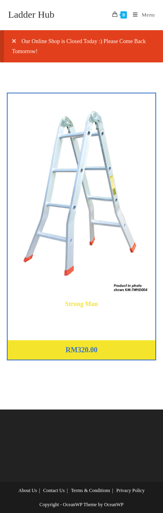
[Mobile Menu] (141, 15)
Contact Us (54, 490)
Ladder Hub (31, 14)
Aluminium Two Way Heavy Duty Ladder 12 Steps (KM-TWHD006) (81, 318)
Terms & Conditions (90, 490)
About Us (27, 490)
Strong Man (81, 303)
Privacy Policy (130, 490)
